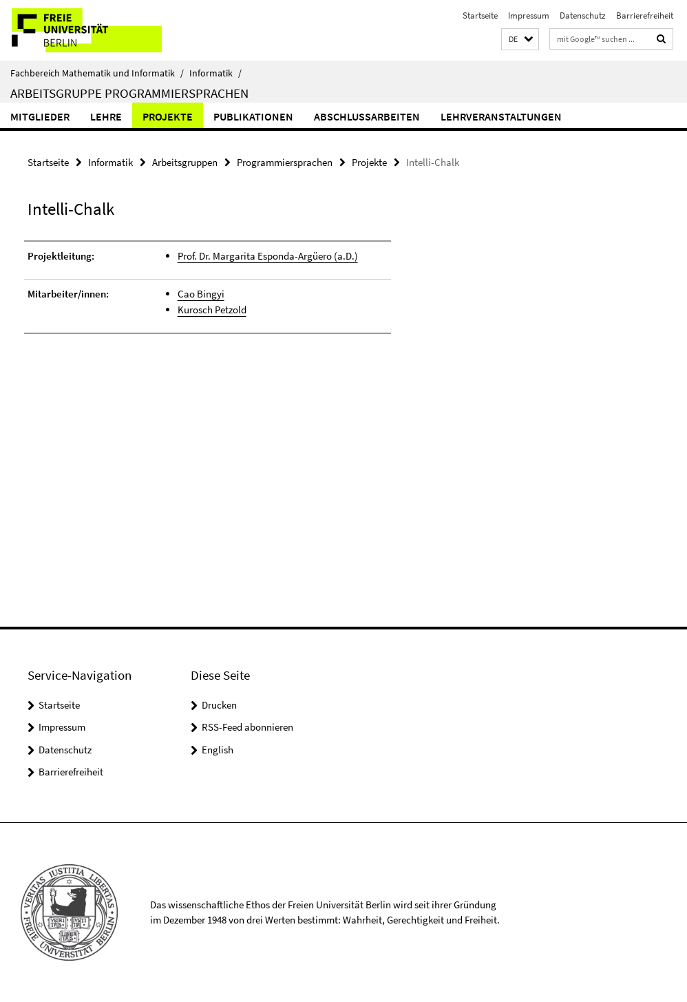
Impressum (528, 15)
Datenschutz (583, 15)
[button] (520, 39)
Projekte (167, 116)
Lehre (106, 116)
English (217, 749)
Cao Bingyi (201, 293)
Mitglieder (40, 116)
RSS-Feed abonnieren (247, 726)
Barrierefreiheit (644, 15)
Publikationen (253, 116)
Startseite (480, 15)
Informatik (215, 73)
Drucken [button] (219, 704)
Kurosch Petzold (212, 308)
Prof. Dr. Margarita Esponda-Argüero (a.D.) (268, 255)
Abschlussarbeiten (367, 116)
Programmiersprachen (284, 162)
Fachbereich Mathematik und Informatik (97, 73)
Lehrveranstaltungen (501, 116)
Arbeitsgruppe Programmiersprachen (129, 93)
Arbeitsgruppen (185, 162)
